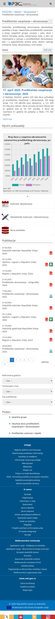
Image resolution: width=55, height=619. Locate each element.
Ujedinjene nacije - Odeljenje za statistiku (27, 545)
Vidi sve (47, 49)
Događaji (27, 524)
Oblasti (17, 11)
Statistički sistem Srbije (27, 518)
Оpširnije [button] (7, 119)
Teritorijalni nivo (10, 386)
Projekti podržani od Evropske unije (27, 528)
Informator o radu (27, 501)
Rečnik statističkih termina (27, 483)
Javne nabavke (27, 508)
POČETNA (7, 11)
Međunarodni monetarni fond (27, 562)
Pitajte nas (27, 470)
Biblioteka (27, 466)
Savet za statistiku (27, 521)
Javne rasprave (27, 511)
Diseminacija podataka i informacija (27, 453)
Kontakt (27, 494)
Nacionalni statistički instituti (27, 559)
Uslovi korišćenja (27, 583)
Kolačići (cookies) (27, 586)
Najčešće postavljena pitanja (27, 480)
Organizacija (27, 497)
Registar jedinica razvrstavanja (27, 450)
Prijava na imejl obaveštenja (27, 473)
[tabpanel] (27, 163)
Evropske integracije (27, 531)
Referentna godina (11, 375)
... (32, 360)
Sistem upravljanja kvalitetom (27, 514)
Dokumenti (27, 504)
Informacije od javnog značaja (27, 460)
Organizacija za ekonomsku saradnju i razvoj (27, 569)
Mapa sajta (27, 590)
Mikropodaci (27, 463)
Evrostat (27, 555)
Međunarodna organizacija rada (27, 572)
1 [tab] (27, 196)
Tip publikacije (9, 396)
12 (5, 364)
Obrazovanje (30, 11)
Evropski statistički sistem (27, 552)
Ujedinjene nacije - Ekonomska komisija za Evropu (27, 549)
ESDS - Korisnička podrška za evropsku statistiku (28, 477)
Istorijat (27, 535)
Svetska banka (27, 566)
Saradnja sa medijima (27, 456)
